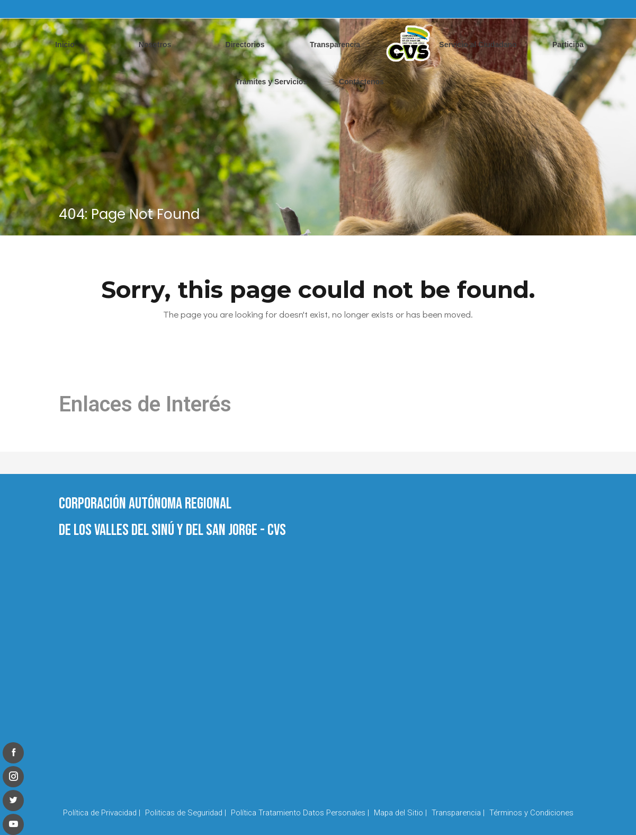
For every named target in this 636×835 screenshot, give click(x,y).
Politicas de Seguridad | (185, 813)
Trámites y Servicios (271, 81)
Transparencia (335, 44)
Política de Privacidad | (101, 813)
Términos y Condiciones (531, 813)
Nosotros (155, 44)
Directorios (245, 44)
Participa (568, 44)
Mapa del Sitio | (400, 813)
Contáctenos (361, 81)
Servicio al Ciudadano (477, 44)
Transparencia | (458, 813)
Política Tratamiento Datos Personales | (300, 813)
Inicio (65, 44)
